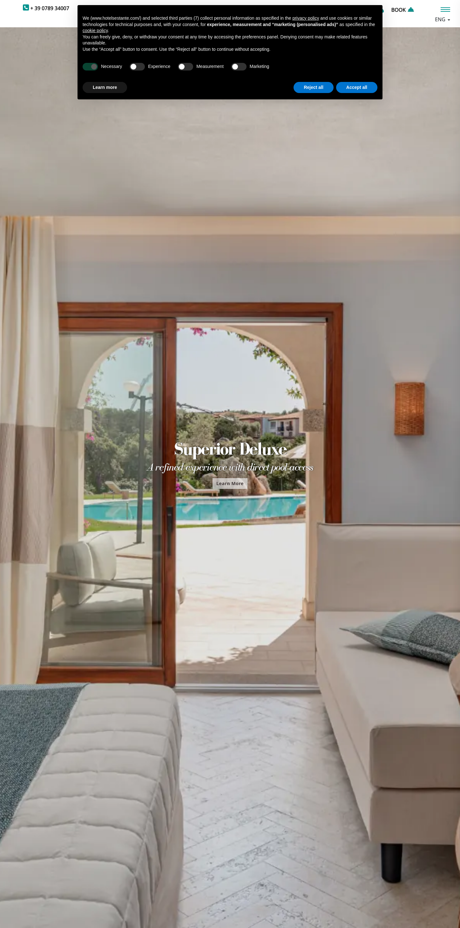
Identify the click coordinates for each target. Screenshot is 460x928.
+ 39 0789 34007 (49, 8)
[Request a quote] (389, 9)
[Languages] (442, 19)
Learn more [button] (105, 87)
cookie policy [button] (95, 30)
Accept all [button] (356, 87)
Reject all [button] (313, 87)
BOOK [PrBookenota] (402, 9)
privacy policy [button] (305, 18)
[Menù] (445, 9)
